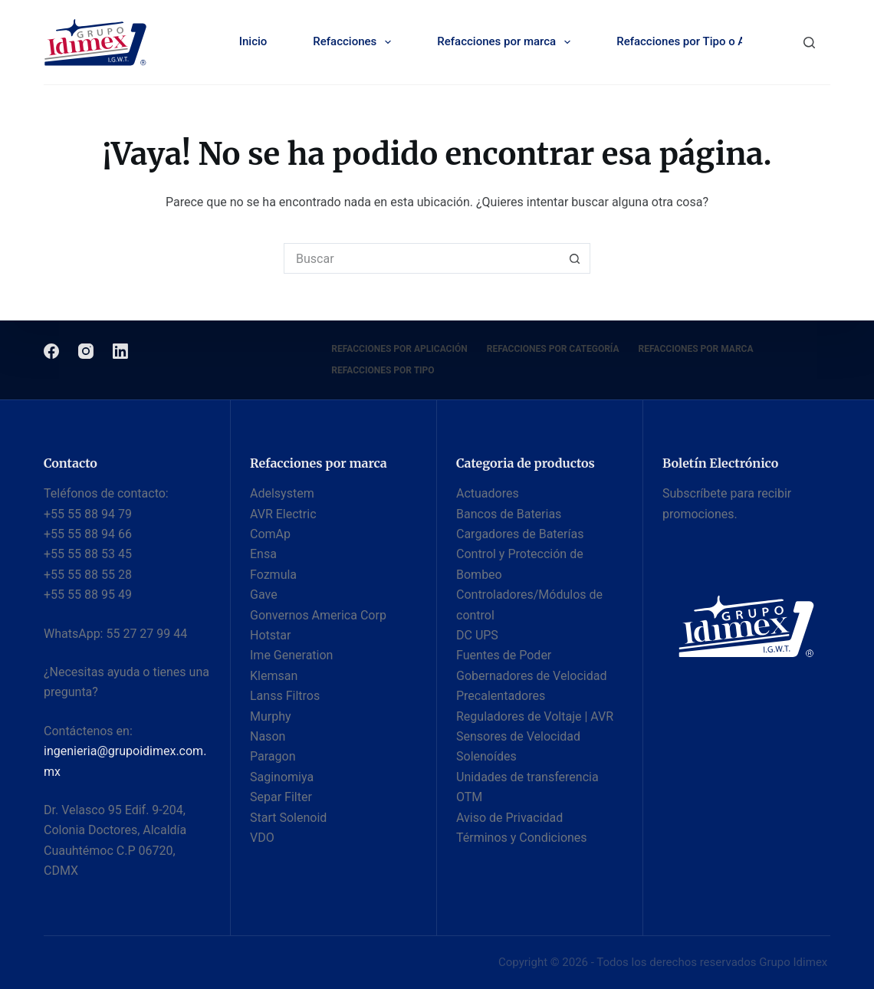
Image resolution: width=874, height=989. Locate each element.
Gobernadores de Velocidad (531, 676)
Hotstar (270, 635)
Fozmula (273, 574)
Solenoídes (486, 756)
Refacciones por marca (507, 42)
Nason (267, 736)
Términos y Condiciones (521, 837)
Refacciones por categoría (553, 348)
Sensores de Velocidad (518, 736)
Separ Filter (281, 797)
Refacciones (355, 42)
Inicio (253, 41)
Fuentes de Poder (503, 655)
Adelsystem (282, 493)
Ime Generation (291, 655)
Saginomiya (282, 777)
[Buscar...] (422, 258)
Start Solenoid (288, 817)
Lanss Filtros (285, 695)
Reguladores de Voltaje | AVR (534, 716)
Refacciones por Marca (696, 348)
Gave (264, 594)
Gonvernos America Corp (318, 615)
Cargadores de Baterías (519, 534)
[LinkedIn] (120, 351)
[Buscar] (809, 42)
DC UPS (477, 635)
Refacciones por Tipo (382, 370)
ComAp (270, 534)
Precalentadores (500, 695)
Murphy (270, 716)
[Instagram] (86, 351)
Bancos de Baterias (508, 514)
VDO (262, 837)
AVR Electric (283, 514)
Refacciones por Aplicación (399, 348)
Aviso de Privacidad (509, 817)
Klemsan (273, 676)
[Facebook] (51, 351)
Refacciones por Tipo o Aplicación (714, 42)
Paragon (272, 756)
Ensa (263, 554)
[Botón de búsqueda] (575, 258)
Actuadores (487, 493)
